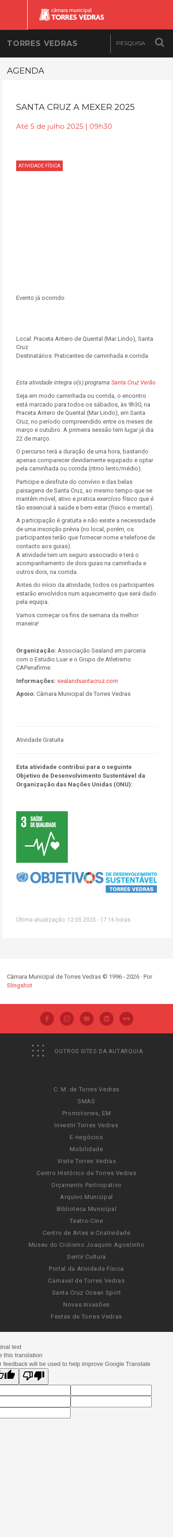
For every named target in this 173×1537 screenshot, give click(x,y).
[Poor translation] (33, 1376)
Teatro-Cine (86, 1220)
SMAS (86, 1101)
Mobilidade (86, 1149)
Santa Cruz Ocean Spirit (86, 1292)
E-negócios (86, 1137)
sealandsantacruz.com (87, 680)
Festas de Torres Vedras (86, 1316)
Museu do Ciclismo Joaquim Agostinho (87, 1244)
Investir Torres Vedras (86, 1125)
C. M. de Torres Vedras (86, 1089)
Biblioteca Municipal (87, 1208)
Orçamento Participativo (86, 1184)
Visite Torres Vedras (86, 1161)
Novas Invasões (86, 1304)
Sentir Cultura (86, 1256)
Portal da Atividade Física (86, 1268)
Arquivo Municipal (86, 1196)
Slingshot (19, 985)
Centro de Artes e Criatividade (86, 1232)
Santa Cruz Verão (133, 382)
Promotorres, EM (86, 1113)
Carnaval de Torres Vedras (86, 1280)
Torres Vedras (42, 43)
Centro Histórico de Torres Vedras (86, 1173)
